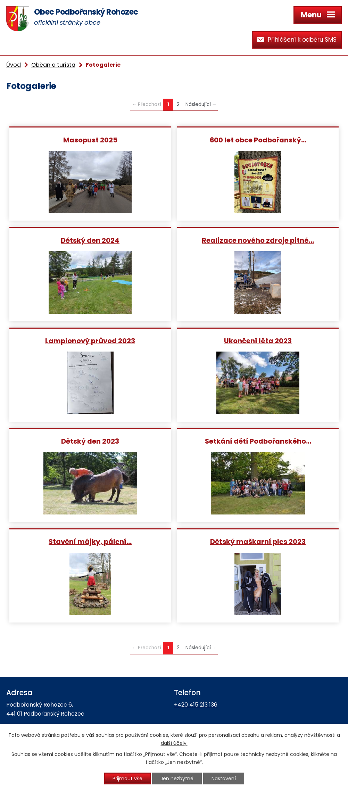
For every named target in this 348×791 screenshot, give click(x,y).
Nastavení (224, 778)
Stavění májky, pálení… (90, 541)
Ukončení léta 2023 (258, 340)
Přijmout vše (127, 778)
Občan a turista (53, 65)
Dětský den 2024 (90, 240)
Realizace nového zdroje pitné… (258, 240)
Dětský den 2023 (90, 441)
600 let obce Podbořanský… (258, 140)
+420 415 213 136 (195, 705)
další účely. (174, 743)
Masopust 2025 (90, 140)
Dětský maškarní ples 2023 (258, 541)
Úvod (13, 65)
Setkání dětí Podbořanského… (258, 441)
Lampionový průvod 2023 (90, 340)
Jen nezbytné (176, 778)
